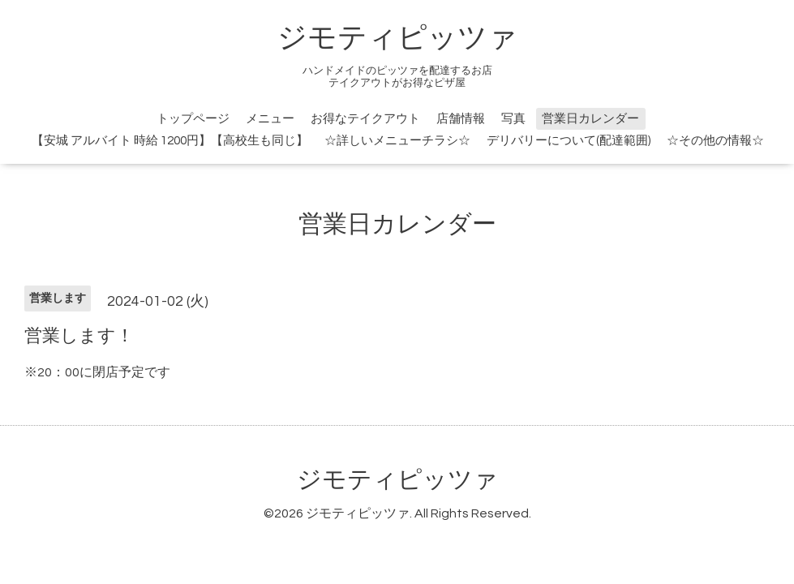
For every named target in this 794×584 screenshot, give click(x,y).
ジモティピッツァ (397, 38)
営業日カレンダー (590, 119)
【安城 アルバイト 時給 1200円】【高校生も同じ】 (170, 141)
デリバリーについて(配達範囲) (568, 141)
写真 (513, 119)
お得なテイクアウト (365, 119)
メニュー (270, 119)
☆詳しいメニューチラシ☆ (397, 141)
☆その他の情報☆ (715, 141)
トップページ (193, 119)
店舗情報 (460, 119)
